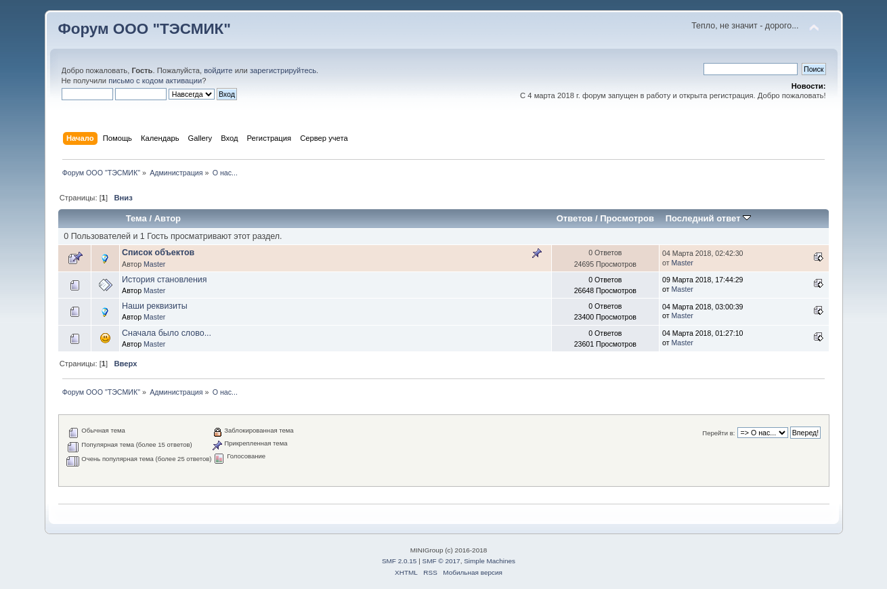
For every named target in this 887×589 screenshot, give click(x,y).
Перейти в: (718, 433)
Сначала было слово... (166, 333)
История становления (164, 279)
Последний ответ (708, 218)
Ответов (575, 218)
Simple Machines (489, 561)
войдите (218, 70)
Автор (167, 218)
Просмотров (627, 218)
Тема (136, 218)
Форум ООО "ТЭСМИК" (144, 28)
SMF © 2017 (441, 561)
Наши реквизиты (155, 306)
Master (154, 264)
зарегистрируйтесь (283, 70)
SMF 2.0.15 (399, 561)
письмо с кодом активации (155, 81)
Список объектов (158, 252)
